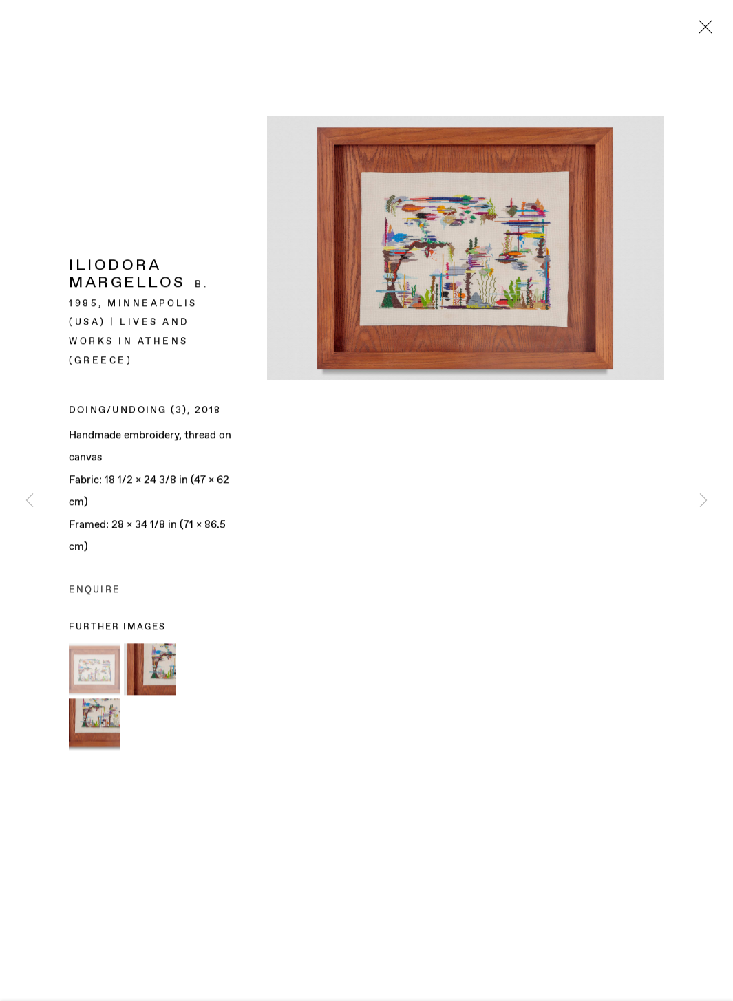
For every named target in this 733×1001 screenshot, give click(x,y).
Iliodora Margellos (127, 275)
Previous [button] (29, 500)
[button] (94, 670)
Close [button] (702, 31)
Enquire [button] (94, 591)
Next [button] (703, 500)
